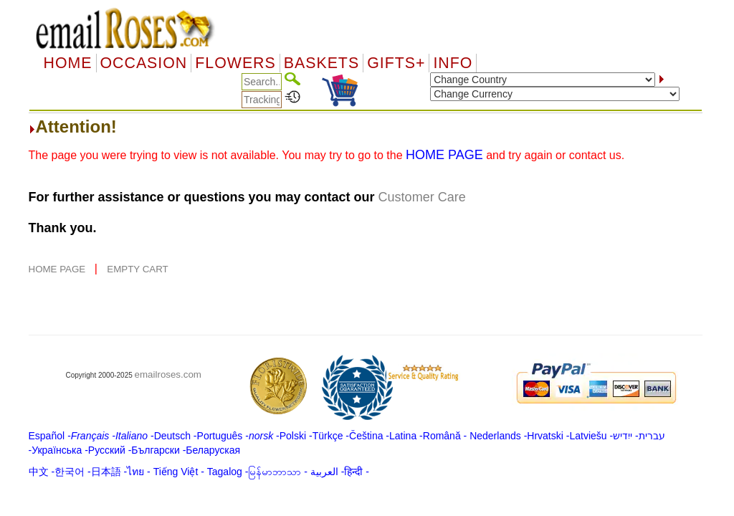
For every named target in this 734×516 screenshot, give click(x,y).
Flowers (235, 63)
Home (68, 63)
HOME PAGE (58, 269)
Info (452, 63)
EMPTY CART (137, 269)
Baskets (321, 63)
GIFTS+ (396, 63)
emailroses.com (168, 374)
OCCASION (144, 63)
